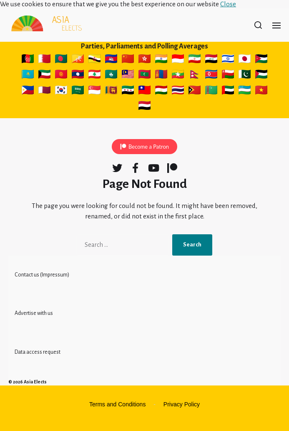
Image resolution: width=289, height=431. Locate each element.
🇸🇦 (77, 91)
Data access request (37, 352)
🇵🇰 (244, 75)
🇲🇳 (161, 75)
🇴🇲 (227, 75)
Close (228, 4)
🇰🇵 (211, 75)
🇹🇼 (144, 91)
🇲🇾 (127, 75)
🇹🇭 (177, 91)
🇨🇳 (127, 60)
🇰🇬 (61, 75)
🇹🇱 (194, 91)
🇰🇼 (44, 75)
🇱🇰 (111, 91)
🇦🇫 (27, 60)
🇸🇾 (127, 91)
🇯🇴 (261, 60)
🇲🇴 (111, 75)
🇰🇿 (27, 75)
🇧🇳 (94, 60)
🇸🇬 (94, 91)
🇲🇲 (177, 75)
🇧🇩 (61, 60)
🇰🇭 (111, 60)
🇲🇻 (144, 75)
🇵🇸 (261, 75)
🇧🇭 (44, 60)
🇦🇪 (227, 91)
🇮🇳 (161, 60)
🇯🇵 (244, 60)
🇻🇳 (261, 91)
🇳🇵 (194, 75)
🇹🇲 (211, 91)
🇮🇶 (211, 60)
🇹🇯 (161, 91)
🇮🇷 (194, 60)
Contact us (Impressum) (42, 275)
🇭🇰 (144, 60)
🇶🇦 (44, 91)
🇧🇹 (77, 60)
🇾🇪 (144, 107)
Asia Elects (35, 381)
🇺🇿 (244, 91)
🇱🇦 (77, 75)
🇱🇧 (94, 75)
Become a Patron (148, 146)
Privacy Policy (181, 404)
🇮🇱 (227, 60)
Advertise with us (34, 313)
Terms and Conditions (117, 404)
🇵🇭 (27, 91)
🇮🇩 (177, 60)
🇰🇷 (61, 91)
